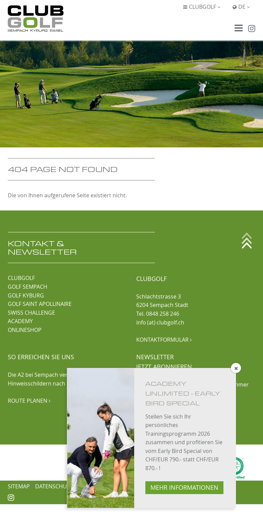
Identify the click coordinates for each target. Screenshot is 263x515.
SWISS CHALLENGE (31, 312)
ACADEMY (20, 321)
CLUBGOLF (21, 278)
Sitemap (19, 486)
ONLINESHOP (25, 330)
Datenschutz (54, 486)
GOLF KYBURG (26, 295)
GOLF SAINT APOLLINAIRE (40, 304)
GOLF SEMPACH (27, 286)
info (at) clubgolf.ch (160, 322)
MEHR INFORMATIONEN (184, 487)
